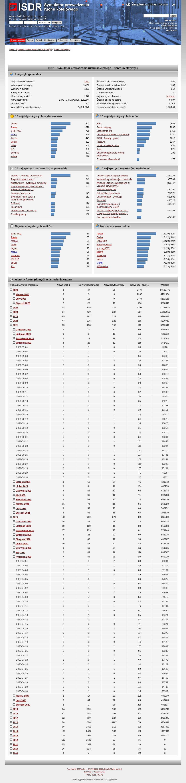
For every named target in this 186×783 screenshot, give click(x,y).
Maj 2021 (20, 495)
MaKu (14, 134)
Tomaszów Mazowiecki (108, 159)
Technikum (16, 207)
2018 (15, 713)
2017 (15, 718)
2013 (15, 735)
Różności (15, 203)
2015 (15, 727)
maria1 (14, 241)
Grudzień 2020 (23, 521)
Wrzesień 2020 (23, 535)
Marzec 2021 (22, 504)
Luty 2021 (21, 508)
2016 (15, 722)
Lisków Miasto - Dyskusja (24, 210)
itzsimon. (170, 96)
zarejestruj (41, 16)
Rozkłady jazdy (18, 214)
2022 (15, 321)
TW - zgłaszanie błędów (109, 217)
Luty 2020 (21, 700)
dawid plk (101, 255)
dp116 (14, 263)
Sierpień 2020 (23, 539)
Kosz (99, 149)
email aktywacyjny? (37, 19)
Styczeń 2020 (23, 705)
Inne (99, 123)
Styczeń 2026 (23, 303)
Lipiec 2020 (22, 543)
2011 (15, 744)
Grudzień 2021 (23, 329)
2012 (15, 740)
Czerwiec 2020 (23, 548)
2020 (15, 517)
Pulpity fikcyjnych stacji (22, 179)
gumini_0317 (103, 248)
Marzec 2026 (22, 294)
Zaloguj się (28, 16)
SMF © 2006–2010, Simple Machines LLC (105, 769)
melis (13, 145)
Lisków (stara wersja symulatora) (113, 134)
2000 (15, 753)
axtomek (15, 255)
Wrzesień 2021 (23, 343)
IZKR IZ (15, 259)
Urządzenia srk (104, 131)
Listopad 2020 (23, 526)
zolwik (14, 156)
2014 (15, 731)
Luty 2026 (21, 299)
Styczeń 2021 (23, 513)
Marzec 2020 (22, 696)
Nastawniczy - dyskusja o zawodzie (28, 183)
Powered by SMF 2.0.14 (76, 769)
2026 (15, 290)
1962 (87, 81)
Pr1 (13, 149)
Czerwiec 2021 (23, 491)
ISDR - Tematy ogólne (108, 138)
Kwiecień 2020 (23, 557)
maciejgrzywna (104, 244)
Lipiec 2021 (22, 486)
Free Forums (99, 772)
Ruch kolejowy (104, 127)
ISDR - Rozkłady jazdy (108, 145)
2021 (15, 325)
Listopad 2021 (23, 334)
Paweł (14, 127)
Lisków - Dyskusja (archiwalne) (26, 175)
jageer (14, 123)
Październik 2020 (25, 530)
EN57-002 (16, 131)
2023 (15, 316)
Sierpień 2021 (23, 482)
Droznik (15, 153)
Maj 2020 (20, 552)
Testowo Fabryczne (21, 193)
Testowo (101, 142)
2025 (15, 307)
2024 (15, 312)
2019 (15, 709)
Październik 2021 (25, 338)
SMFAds (87, 772)
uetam (14, 142)
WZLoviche (102, 266)
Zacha (14, 138)
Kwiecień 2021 (23, 499)
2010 (15, 749)
